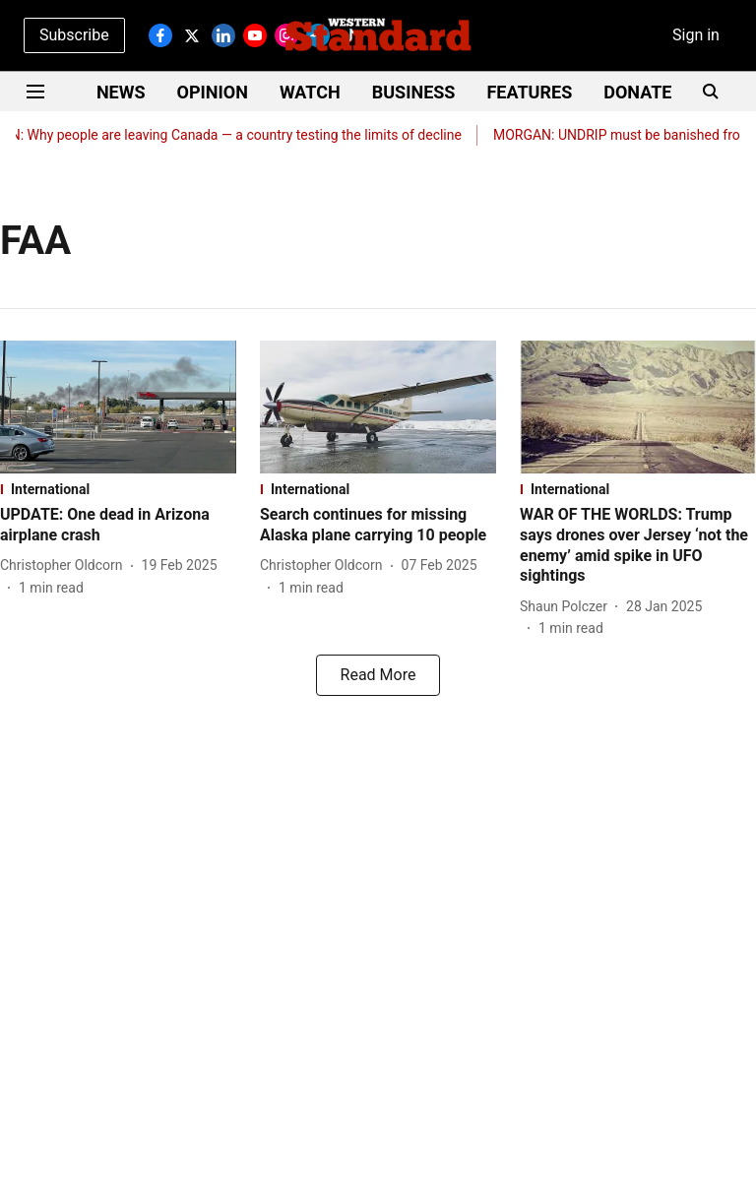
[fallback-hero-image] (118, 407)
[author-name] (65, 565)
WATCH (310, 92)
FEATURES (529, 92)
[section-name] (118, 489)
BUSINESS (414, 92)
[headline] (118, 525)
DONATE (637, 92)
